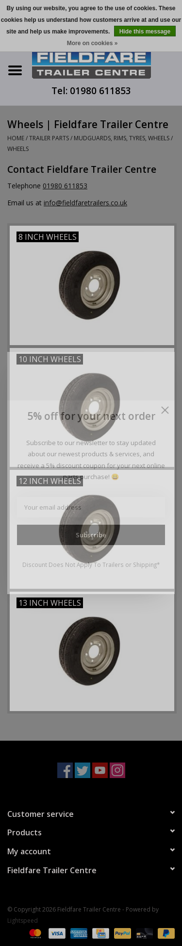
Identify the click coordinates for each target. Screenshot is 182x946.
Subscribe (91, 535)
